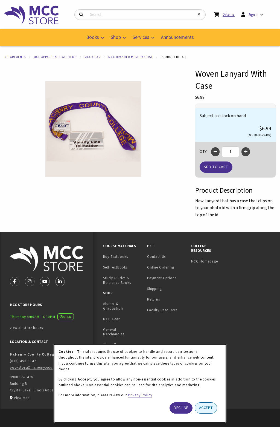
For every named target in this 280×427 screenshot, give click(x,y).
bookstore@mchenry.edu (31, 367)
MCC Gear (92, 57)
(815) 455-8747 (23, 360)
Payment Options (161, 278)
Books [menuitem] (92, 37)
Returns (153, 299)
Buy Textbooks (115, 256)
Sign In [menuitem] (253, 14)
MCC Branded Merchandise (130, 57)
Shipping (154, 288)
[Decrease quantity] (215, 151)
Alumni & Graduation (113, 306)
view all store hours (26, 327)
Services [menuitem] (141, 37)
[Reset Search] (199, 14)
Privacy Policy (140, 395)
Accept (206, 408)
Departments (15, 57)
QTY (203, 151)
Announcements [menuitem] (177, 37)
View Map (22, 397)
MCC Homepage (204, 261)
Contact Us (156, 256)
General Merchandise (113, 332)
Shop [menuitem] (116, 37)
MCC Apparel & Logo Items (55, 57)
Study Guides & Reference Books (117, 280)
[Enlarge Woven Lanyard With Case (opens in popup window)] (93, 129)
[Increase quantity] (245, 151)
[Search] (81, 15)
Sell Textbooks (123, 267)
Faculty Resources (162, 310)
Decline (181, 408)
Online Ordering (160, 267)
